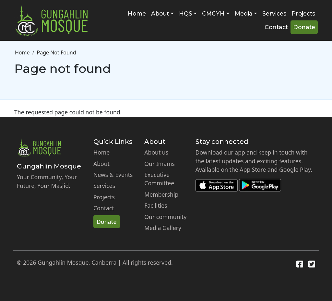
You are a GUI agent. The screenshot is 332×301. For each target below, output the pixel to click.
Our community (165, 217)
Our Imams (159, 164)
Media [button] (244, 13)
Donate (304, 27)
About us (156, 152)
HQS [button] (185, 13)
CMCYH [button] (213, 13)
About (101, 164)
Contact (276, 27)
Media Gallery (162, 228)
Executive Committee (159, 179)
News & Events (113, 175)
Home (137, 13)
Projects (303, 13)
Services (274, 13)
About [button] (160, 13)
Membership (161, 194)
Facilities (155, 205)
